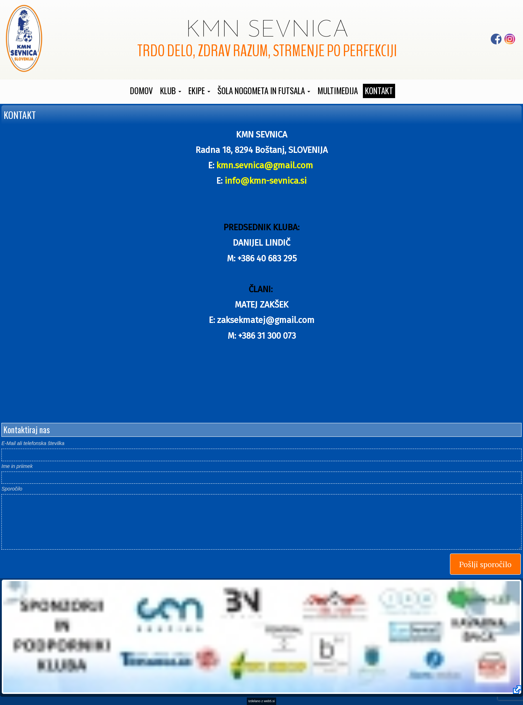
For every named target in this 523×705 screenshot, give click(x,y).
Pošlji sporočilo (485, 564)
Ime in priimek (17, 466)
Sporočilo (11, 489)
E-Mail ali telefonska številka (32, 443)
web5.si (269, 701)
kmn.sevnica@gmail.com (265, 165)
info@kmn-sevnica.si (266, 181)
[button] (170, 91)
